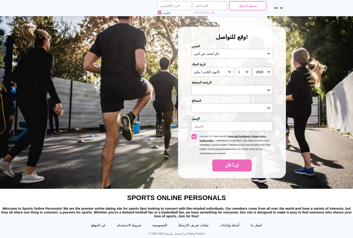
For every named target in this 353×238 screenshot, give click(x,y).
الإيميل (196, 118)
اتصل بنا (256, 225)
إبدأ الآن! (232, 165)
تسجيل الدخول (248, 5)
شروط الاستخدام (129, 225)
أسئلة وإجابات (229, 225)
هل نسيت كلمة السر (203, 12)
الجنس (196, 46)
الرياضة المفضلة (202, 82)
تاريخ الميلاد (199, 64)
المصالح (196, 100)
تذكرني (164, 12)
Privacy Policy (258, 136)
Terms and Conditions (239, 136)
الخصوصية (159, 225)
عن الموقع (98, 225)
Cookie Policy (207, 140)
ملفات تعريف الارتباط (193, 225)
